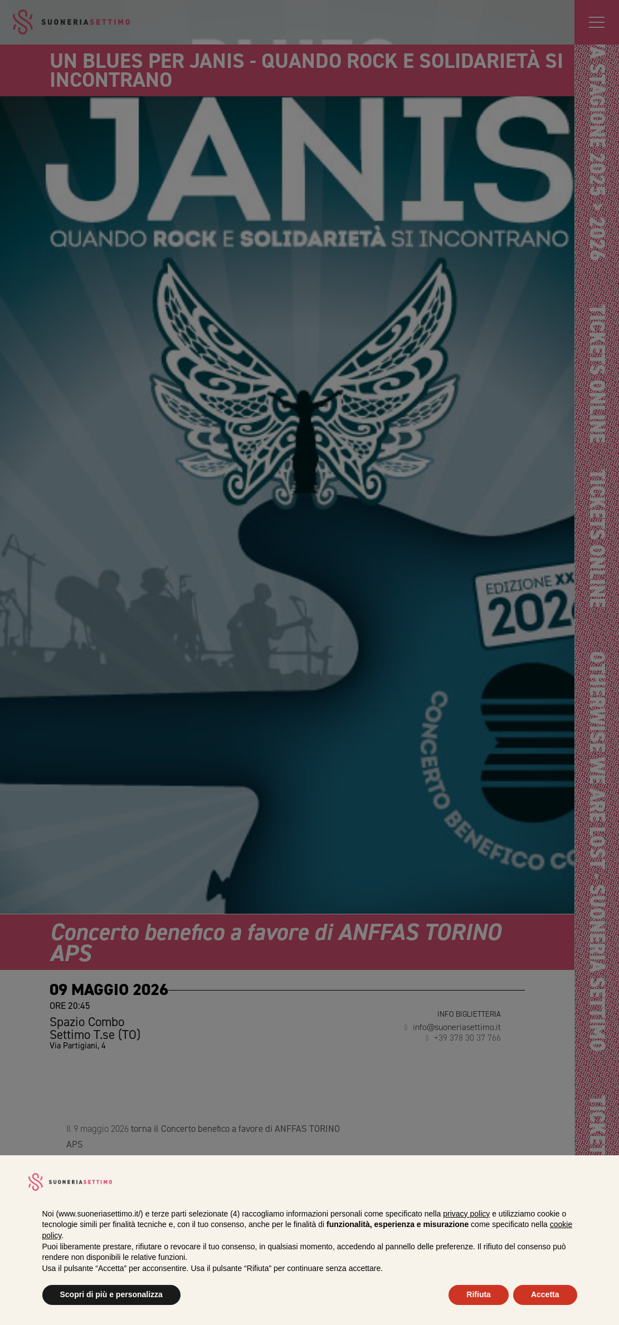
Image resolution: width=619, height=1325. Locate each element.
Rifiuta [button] (478, 1294)
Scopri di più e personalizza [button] (111, 1294)
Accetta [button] (545, 1294)
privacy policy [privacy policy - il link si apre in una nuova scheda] (466, 1213)
